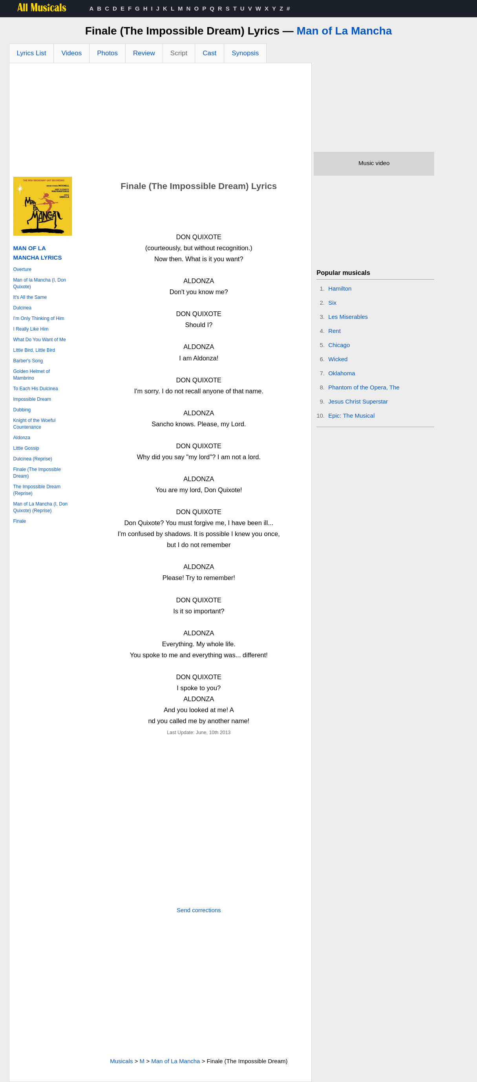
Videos (71, 53)
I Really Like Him (31, 329)
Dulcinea (22, 308)
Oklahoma (341, 373)
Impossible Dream (32, 399)
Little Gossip (26, 448)
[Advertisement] (160, 122)
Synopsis (245, 53)
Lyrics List (31, 53)
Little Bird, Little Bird (34, 350)
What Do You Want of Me (39, 339)
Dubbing (22, 410)
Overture (22, 269)
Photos (107, 53)
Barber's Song (28, 361)
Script (178, 53)
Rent (334, 330)
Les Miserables (348, 316)
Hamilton (339, 288)
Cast (209, 53)
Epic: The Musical (351, 415)
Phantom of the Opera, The (364, 387)
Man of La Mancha (344, 31)
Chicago (339, 345)
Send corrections (199, 910)
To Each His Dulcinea (35, 388)
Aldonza (21, 437)
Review (144, 53)
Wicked (337, 359)
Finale (19, 521)
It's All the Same (30, 297)
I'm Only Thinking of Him (38, 318)
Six (332, 302)
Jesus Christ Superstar (358, 401)
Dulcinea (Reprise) (32, 459)
